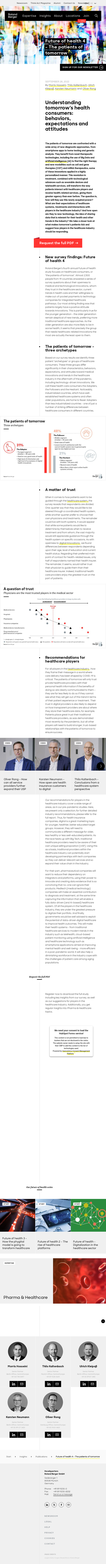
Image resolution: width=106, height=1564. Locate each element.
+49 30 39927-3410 (88, 1377)
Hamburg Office (46, 1425)
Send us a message (62, 1494)
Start (8, 1456)
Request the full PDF (58, 243)
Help (47, 1527)
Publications (41, 1456)
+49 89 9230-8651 (53, 1377)
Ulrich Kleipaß (88, 1366)
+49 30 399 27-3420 (17, 1428)
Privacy (49, 1533)
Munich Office (46, 1374)
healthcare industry (79, 668)
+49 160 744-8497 (17, 1377)
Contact (50, 1544)
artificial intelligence (56, 161)
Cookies (50, 1538)
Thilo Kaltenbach (77, 85)
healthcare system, (78, 500)
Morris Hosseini (57, 85)
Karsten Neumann (65, 88)
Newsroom (51, 1516)
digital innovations (69, 543)
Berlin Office (11, 1374)
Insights (23, 1456)
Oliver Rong (89, 88)
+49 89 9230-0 (60, 1489)
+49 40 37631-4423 (53, 1428)
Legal (48, 1522)
